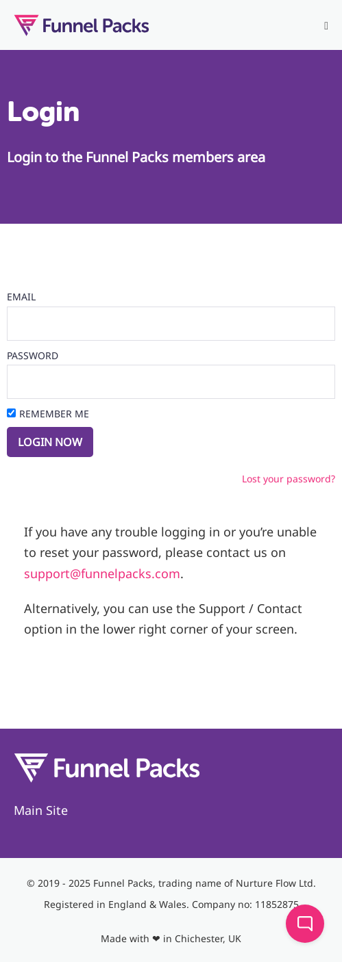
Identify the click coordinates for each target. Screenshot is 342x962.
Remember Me (54, 413)
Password (32, 355)
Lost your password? (288, 478)
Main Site (41, 810)
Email (21, 296)
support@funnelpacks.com (102, 573)
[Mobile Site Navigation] (326, 26)
